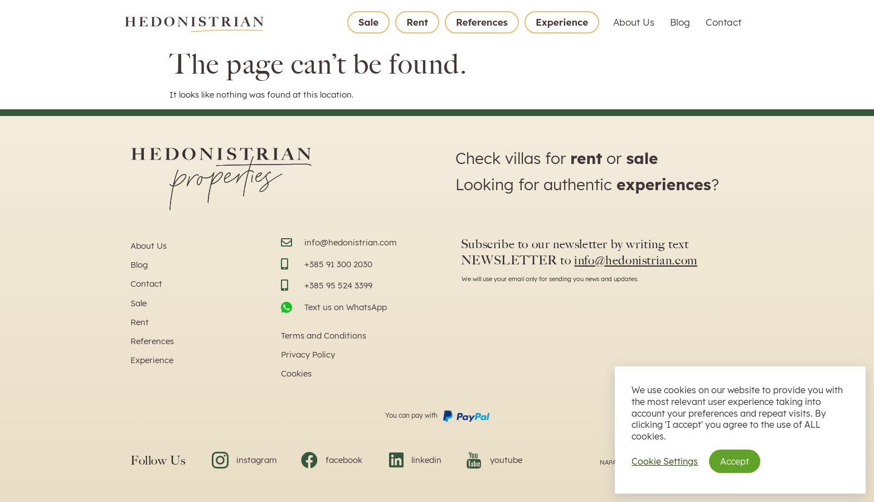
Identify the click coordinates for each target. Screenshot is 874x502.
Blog (680, 22)
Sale (368, 22)
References (482, 22)
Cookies (296, 373)
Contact (723, 22)
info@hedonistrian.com (635, 260)
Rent (417, 22)
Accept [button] (734, 461)
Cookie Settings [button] (665, 461)
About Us (633, 22)
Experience (562, 22)
